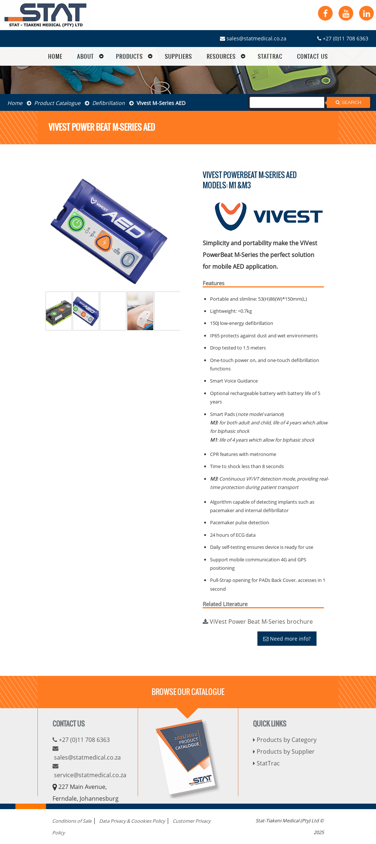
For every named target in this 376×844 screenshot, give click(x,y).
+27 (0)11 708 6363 (342, 38)
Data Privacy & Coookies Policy (132, 821)
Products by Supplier (284, 751)
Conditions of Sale (71, 821)
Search (348, 102)
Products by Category (285, 740)
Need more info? (287, 638)
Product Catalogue (53, 102)
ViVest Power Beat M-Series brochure (258, 621)
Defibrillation (105, 102)
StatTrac (266, 763)
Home (14, 102)
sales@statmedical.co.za (253, 38)
